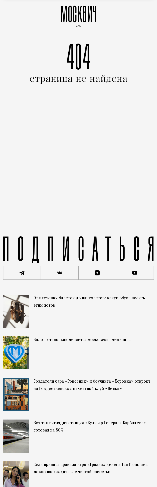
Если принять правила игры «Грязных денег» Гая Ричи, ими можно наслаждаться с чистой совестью (91, 468)
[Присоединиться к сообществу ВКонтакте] (59, 273)
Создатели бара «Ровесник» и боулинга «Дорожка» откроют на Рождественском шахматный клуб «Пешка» (92, 385)
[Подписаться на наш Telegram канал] (22, 273)
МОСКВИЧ (78, 15)
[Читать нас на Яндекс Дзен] (97, 273)
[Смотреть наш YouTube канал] (135, 273)
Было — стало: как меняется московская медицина (82, 340)
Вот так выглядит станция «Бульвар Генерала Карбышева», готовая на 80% (90, 427)
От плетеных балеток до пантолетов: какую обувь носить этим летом (89, 302)
